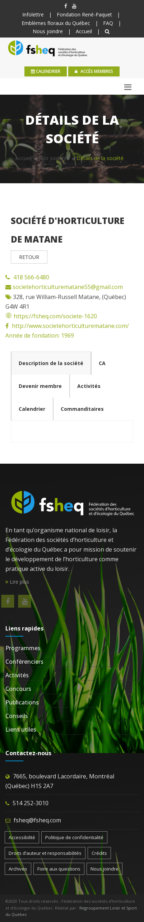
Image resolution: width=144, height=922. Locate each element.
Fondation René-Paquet (84, 14)
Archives (18, 869)
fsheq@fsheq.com (37, 820)
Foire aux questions (58, 869)
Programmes (23, 648)
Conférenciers (24, 662)
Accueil (84, 31)
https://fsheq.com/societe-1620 (51, 316)
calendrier (45, 71)
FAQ (108, 23)
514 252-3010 (30, 803)
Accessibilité (22, 837)
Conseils (16, 716)
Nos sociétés (54, 158)
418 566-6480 (31, 277)
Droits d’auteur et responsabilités (45, 853)
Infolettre (33, 14)
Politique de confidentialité (74, 837)
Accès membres (94, 71)
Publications (22, 702)
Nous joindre (48, 31)
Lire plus (17, 581)
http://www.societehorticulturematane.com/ (70, 326)
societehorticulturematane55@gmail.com (67, 287)
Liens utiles (20, 729)
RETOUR (29, 257)
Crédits (99, 853)
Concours (18, 689)
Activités (17, 675)
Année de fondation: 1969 (39, 335)
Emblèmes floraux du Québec (56, 23)
